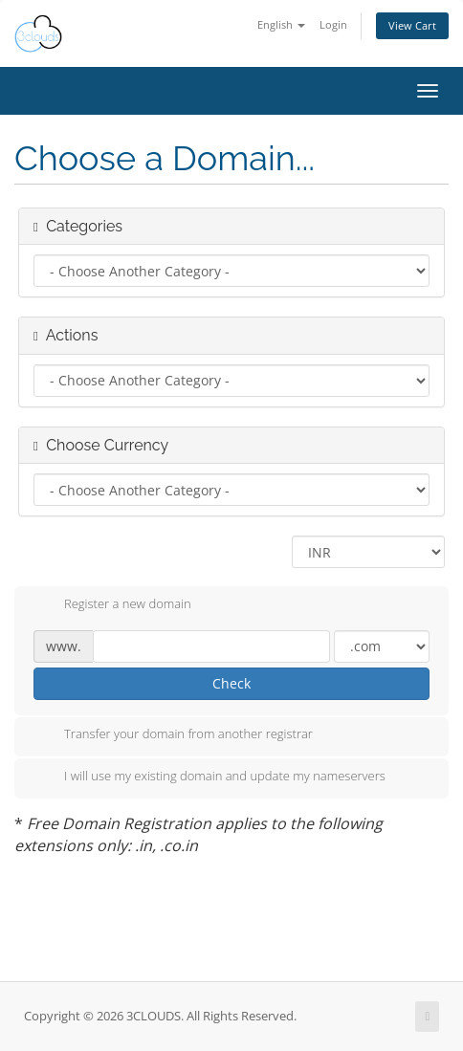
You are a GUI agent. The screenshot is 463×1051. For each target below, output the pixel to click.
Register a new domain (112, 605)
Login (333, 24)
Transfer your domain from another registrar (173, 735)
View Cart (412, 25)
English (281, 24)
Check (231, 683)
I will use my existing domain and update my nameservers (209, 777)
